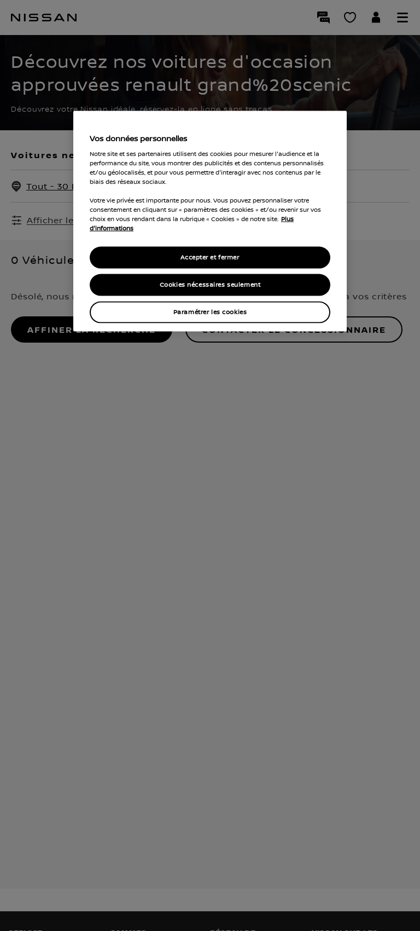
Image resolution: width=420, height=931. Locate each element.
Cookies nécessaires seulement (210, 284)
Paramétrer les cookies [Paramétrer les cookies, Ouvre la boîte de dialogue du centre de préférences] (210, 312)
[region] (210, 221)
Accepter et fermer (209, 257)
